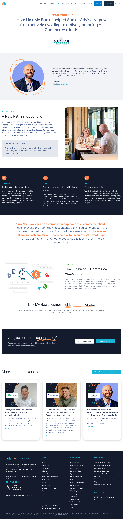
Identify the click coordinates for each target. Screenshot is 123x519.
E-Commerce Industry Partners (104, 479)
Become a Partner (100, 500)
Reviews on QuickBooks (101, 471)
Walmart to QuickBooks (76, 488)
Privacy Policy (46, 479)
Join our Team (46, 465)
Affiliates (44, 471)
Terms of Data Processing (50, 476)
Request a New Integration (74, 506)
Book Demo (109, 3)
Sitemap (44, 491)
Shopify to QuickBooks (76, 482)
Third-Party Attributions (49, 488)
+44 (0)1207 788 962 (51, 505)
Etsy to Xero (73, 474)
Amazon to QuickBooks (76, 465)
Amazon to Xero (74, 462)
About (43, 462)
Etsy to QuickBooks (75, 476)
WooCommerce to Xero (76, 502)
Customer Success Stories (102, 485)
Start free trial (105, 341)
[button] (43, 3)
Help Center (45, 468)
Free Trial (98, 3)
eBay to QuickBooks (75, 471)
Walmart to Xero (74, 485)
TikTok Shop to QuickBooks (74, 495)
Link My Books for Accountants (104, 497)
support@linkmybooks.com (52, 508)
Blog (95, 482)
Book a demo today (85, 341)
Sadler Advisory (63, 84)
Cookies (44, 482)
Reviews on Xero (99, 468)
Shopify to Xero (74, 479)
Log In (117, 3)
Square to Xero (74, 499)
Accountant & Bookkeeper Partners (102, 475)
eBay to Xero (73, 468)
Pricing (77, 3)
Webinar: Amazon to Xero (102, 462)
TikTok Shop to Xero (75, 491)
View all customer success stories (106, 372)
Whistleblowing (46, 485)
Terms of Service (47, 474)
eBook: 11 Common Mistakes (103, 465)
